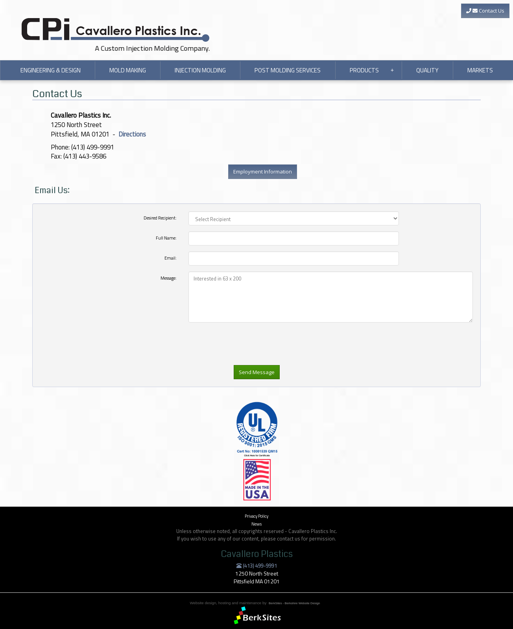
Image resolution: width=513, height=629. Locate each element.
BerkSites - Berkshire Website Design (294, 603)
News (256, 523)
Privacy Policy (256, 516)
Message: (169, 278)
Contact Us (485, 10)
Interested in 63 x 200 (330, 296)
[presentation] (248, 357)
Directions (132, 134)
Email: (170, 258)
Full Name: (166, 237)
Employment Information (262, 171)
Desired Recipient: (160, 217)
